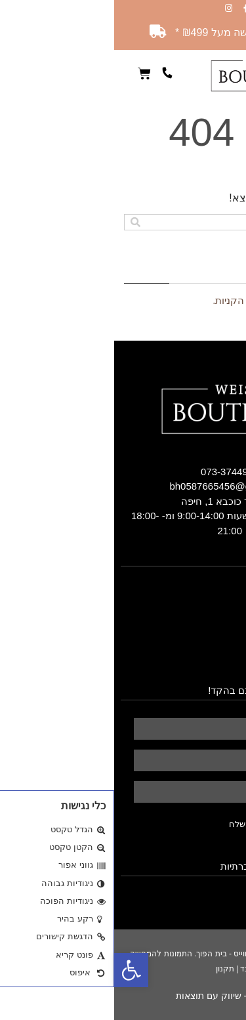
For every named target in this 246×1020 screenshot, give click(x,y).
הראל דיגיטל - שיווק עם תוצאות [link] (123, 995)
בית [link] (232, 578)
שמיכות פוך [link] (213, 607)
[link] (17, 970)
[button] (236, 75)
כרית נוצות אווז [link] (210, 621)
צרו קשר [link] (222, 665)
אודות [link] (228, 592)
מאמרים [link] (223, 650)
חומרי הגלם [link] (216, 636)
